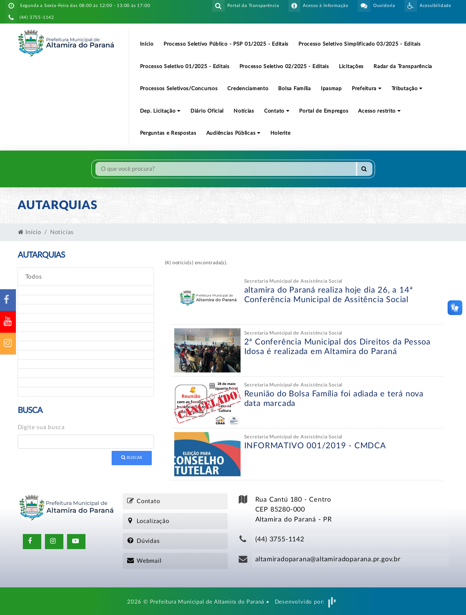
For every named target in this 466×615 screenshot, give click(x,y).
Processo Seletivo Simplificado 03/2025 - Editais (359, 44)
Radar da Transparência (403, 66)
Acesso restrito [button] (379, 111)
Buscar (131, 457)
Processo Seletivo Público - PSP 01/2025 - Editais (226, 44)
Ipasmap (331, 88)
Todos (33, 277)
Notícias (244, 111)
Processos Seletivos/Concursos (179, 88)
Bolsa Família (294, 88)
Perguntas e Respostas (168, 133)
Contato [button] (277, 111)
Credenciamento (247, 88)
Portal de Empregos (323, 111)
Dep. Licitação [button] (160, 111)
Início (147, 44)
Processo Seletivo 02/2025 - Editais (284, 66)
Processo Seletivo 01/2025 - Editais (185, 66)
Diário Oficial (207, 111)
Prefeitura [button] (367, 88)
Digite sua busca (41, 427)
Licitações (351, 66)
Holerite (280, 133)
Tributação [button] (407, 88)
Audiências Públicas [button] (233, 133)
